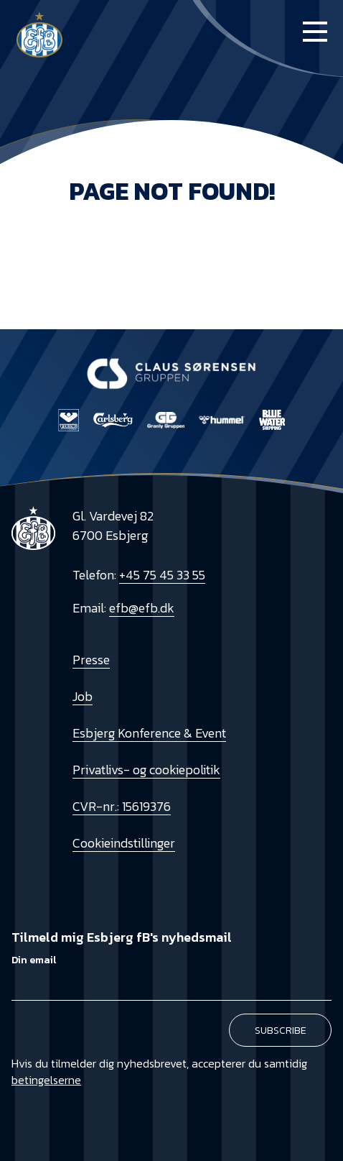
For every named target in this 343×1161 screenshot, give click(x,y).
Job (82, 696)
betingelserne (46, 1079)
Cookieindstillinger (123, 843)
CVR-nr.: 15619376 (121, 806)
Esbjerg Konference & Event (149, 733)
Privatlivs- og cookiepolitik (146, 769)
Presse (91, 659)
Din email (33, 960)
